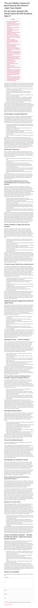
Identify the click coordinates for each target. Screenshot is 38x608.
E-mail (5, 594)
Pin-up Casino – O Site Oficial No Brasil (14, 52)
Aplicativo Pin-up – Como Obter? (12, 34)
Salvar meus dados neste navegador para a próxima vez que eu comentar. (18, 602)
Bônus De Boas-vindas (11, 65)
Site (4, 598)
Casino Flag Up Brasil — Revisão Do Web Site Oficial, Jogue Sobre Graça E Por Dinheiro (13, 49)
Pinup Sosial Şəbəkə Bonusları (12, 40)
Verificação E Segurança (11, 22)
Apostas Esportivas (10, 62)
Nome (5, 590)
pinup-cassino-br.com (25, 147)
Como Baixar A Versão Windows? (13, 21)
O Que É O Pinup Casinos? (11, 61)
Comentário (6, 577)
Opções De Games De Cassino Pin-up (13, 51)
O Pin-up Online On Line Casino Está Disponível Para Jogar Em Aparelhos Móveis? (13, 37)
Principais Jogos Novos (11, 39)
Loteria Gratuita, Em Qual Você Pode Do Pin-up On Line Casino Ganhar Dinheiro (13, 25)
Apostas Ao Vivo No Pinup (11, 46)
